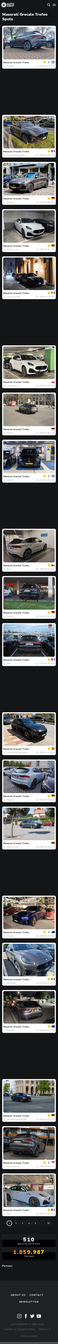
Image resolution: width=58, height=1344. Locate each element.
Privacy (45, 1329)
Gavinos (10, 433)
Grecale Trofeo (21, 62)
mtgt (8, 663)
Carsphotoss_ (12, 385)
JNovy (9, 569)
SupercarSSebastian (15, 155)
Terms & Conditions (19, 1329)
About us (18, 1295)
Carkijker (10, 66)
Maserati (8, 62)
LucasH (9, 480)
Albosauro (11, 983)
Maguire (10, 799)
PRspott (10, 936)
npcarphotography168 (16, 1119)
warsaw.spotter (13, 296)
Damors (10, 202)
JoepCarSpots (12, 1166)
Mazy (8, 1213)
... (42, 1223)
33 (48, 1223)
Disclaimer (29, 1336)
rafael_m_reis (12, 249)
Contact (36, 1295)
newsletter (29, 1302)
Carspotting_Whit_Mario (17, 752)
